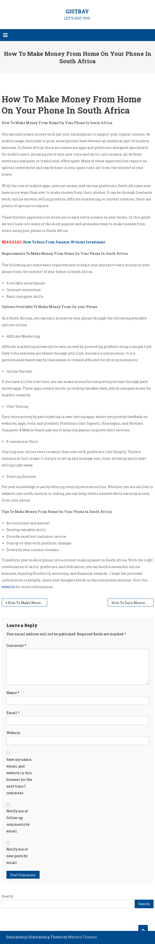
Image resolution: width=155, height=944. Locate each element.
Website (13, 732)
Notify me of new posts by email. (17, 856)
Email (13, 712)
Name (12, 692)
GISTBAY (77, 11)
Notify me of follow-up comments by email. (18, 821)
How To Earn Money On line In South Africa (132, 602)
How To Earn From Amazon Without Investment (64, 242)
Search (7, 896)
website (8, 586)
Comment (16, 645)
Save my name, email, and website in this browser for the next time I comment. (19, 776)
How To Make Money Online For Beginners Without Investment (27, 602)
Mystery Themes (82, 937)
